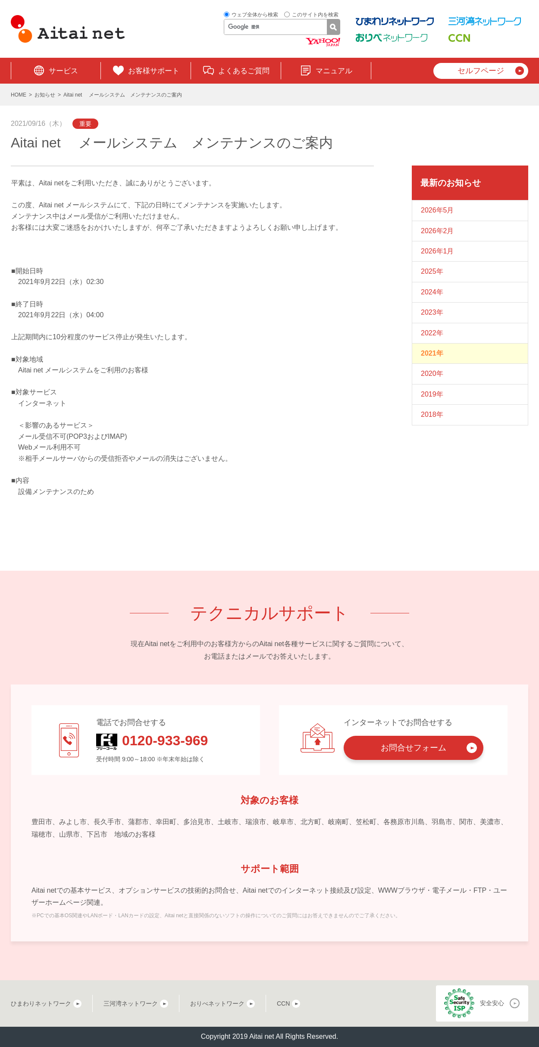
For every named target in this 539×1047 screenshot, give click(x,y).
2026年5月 (437, 210)
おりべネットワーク (217, 1003)
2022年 (432, 333)
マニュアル (334, 71)
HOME (18, 95)
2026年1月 (437, 251)
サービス (63, 71)
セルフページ (481, 70)
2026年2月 (437, 230)
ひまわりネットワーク (41, 1003)
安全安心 (492, 1003)
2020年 (432, 373)
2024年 (432, 292)
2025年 (432, 271)
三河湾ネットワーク (130, 1003)
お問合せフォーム (413, 747)
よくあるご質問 (244, 71)
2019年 (432, 394)
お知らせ (44, 95)
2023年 (432, 312)
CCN (283, 1003)
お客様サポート (153, 71)
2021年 (432, 353)
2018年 (432, 414)
